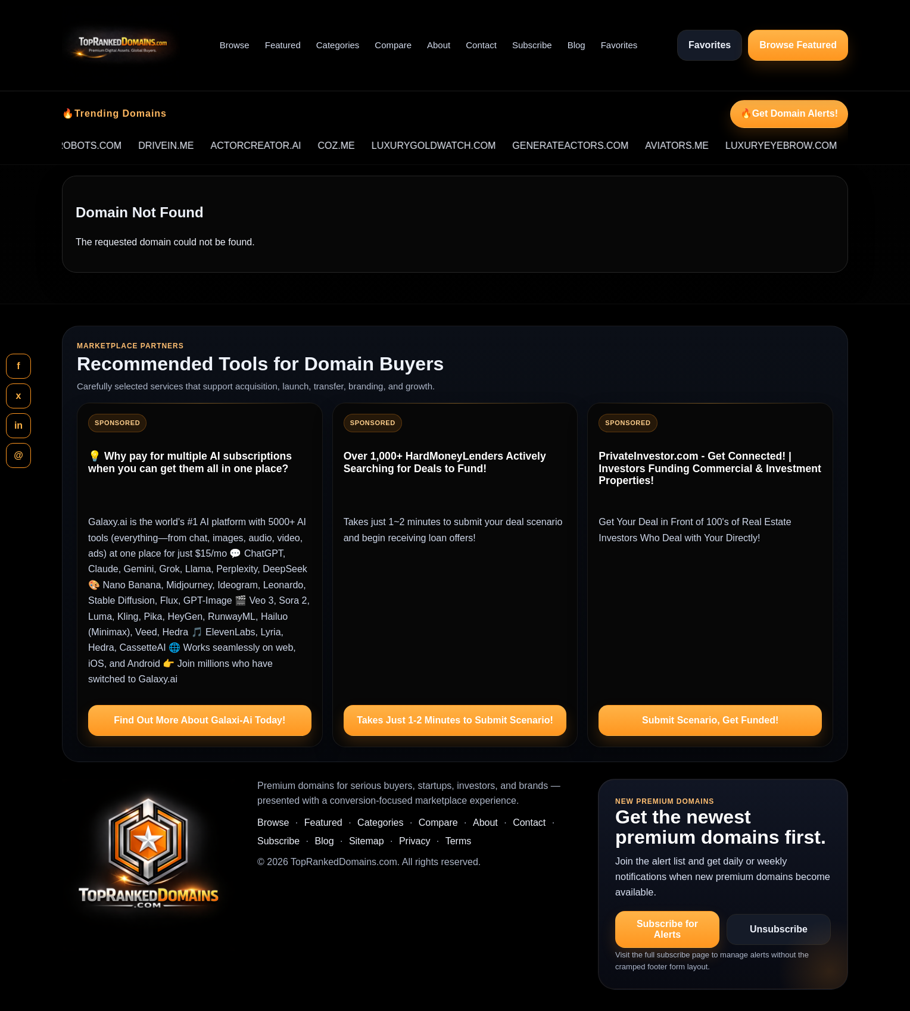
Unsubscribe (779, 929)
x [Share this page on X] (18, 396)
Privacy (414, 841)
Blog (576, 45)
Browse (235, 45)
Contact (481, 45)
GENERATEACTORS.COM (587, 146)
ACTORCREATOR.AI (273, 146)
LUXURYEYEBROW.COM (797, 146)
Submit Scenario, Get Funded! (710, 720)
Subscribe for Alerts (667, 929)
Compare (393, 45)
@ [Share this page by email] (18, 455)
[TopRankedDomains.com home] (121, 45)
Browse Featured (798, 45)
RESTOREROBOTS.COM (82, 146)
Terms (458, 841)
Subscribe (532, 45)
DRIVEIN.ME (182, 146)
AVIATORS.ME (693, 146)
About (438, 45)
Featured (283, 45)
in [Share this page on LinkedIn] (18, 425)
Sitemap (366, 841)
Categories (338, 45)
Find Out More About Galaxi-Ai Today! (199, 720)
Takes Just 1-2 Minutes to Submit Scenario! (455, 720)
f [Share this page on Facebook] (18, 366)
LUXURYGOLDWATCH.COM (450, 146)
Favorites (619, 45)
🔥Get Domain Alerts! (789, 113)
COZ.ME (353, 146)
